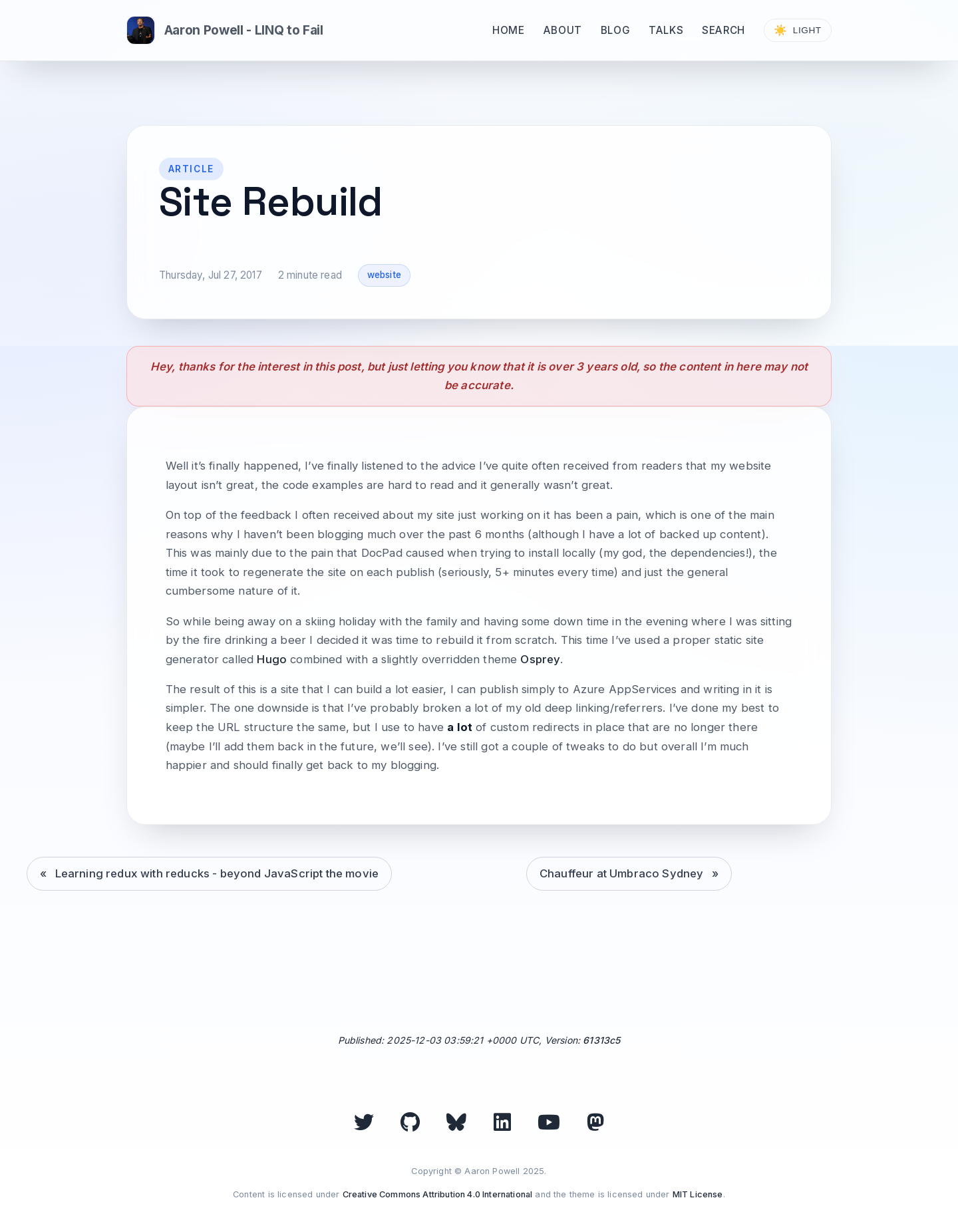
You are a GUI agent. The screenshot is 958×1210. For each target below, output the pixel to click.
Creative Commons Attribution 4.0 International (438, 1194)
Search (723, 30)
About (563, 30)
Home (508, 30)
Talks (666, 30)
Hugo (272, 659)
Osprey (540, 659)
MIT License (698, 1194)
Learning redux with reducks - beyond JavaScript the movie (217, 873)
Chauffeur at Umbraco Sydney (622, 873)
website (384, 274)
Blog (615, 30)
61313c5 (601, 1040)
